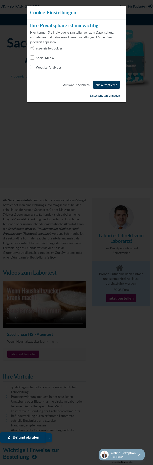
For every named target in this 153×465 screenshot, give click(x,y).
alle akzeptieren (106, 85)
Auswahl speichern (76, 85)
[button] (122, 454)
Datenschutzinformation (105, 95)
